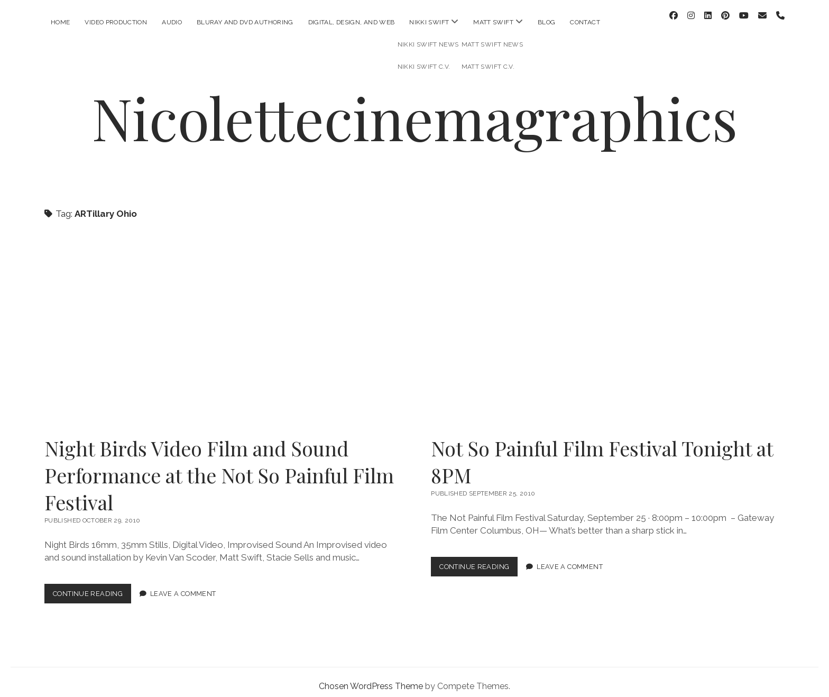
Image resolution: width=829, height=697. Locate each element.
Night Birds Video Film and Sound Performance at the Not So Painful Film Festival (221, 324)
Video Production (116, 22)
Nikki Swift (429, 22)
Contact (585, 22)
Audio (172, 22)
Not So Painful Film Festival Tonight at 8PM (607, 324)
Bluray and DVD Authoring (245, 22)
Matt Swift (493, 22)
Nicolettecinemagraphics (414, 109)
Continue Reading (92, 587)
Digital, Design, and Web (351, 22)
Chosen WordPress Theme (371, 678)
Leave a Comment (183, 585)
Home (60, 22)
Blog (546, 22)
